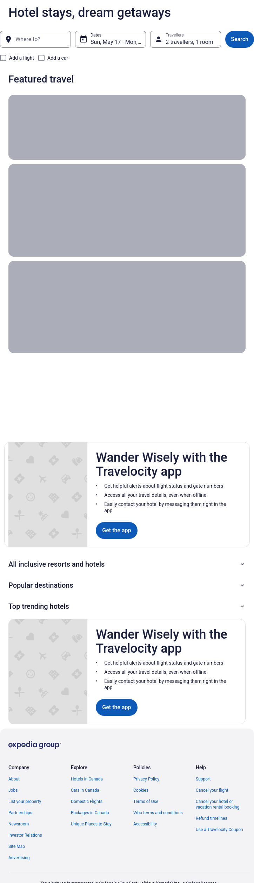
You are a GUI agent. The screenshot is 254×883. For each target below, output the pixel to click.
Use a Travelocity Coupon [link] (219, 829)
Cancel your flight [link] (212, 790)
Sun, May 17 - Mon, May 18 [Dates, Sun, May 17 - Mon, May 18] (118, 42)
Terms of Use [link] (145, 801)
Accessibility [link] (145, 824)
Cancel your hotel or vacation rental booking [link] (217, 804)
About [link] (14, 779)
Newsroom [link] (18, 824)
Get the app (116, 530)
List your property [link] (24, 801)
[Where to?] (35, 39)
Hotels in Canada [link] (87, 779)
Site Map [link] (16, 846)
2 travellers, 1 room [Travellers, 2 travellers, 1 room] (189, 42)
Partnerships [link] (20, 812)
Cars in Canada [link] (85, 790)
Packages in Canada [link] (90, 812)
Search (239, 39)
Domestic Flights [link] (86, 801)
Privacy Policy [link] (146, 779)
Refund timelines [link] (211, 818)
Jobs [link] (13, 790)
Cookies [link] (140, 790)
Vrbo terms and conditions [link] (158, 812)
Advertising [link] (18, 857)
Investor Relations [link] (25, 835)
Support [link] (203, 779)
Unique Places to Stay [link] (91, 824)
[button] (127, 564)
